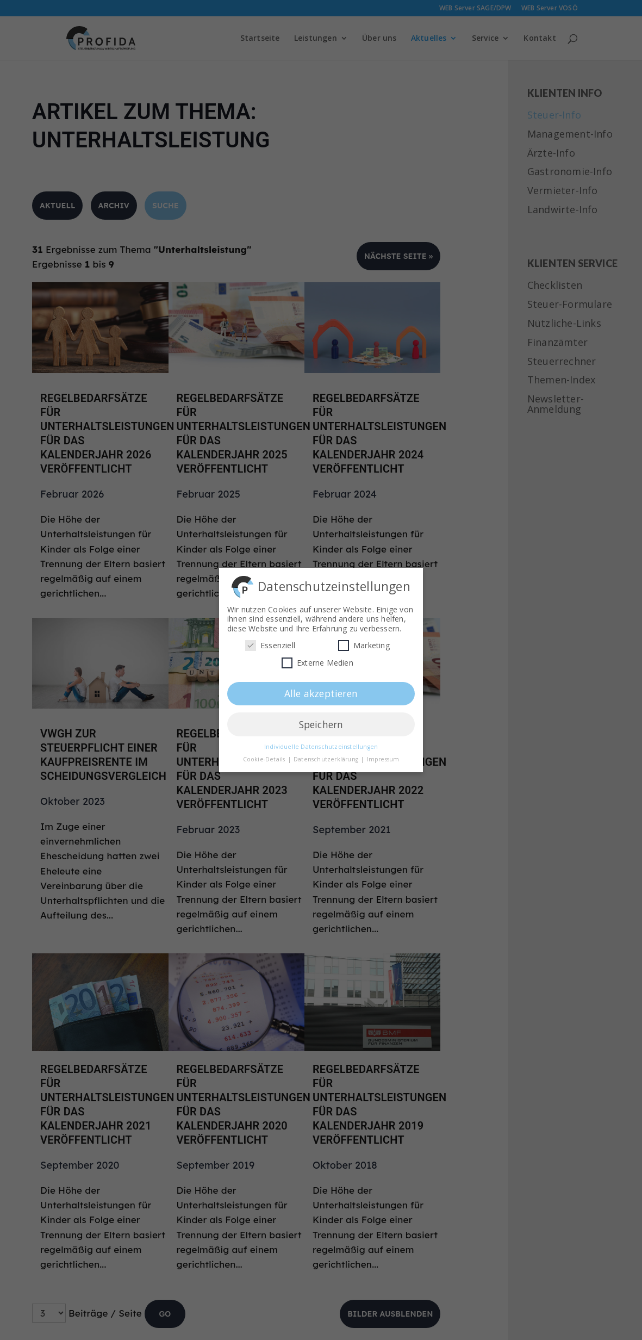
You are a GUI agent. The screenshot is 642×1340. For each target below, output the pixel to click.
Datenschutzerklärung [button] (327, 756)
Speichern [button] (321, 720)
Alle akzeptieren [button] (321, 689)
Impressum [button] (383, 756)
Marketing (364, 642)
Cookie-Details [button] (265, 756)
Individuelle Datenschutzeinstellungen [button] (321, 743)
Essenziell (270, 642)
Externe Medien (317, 659)
